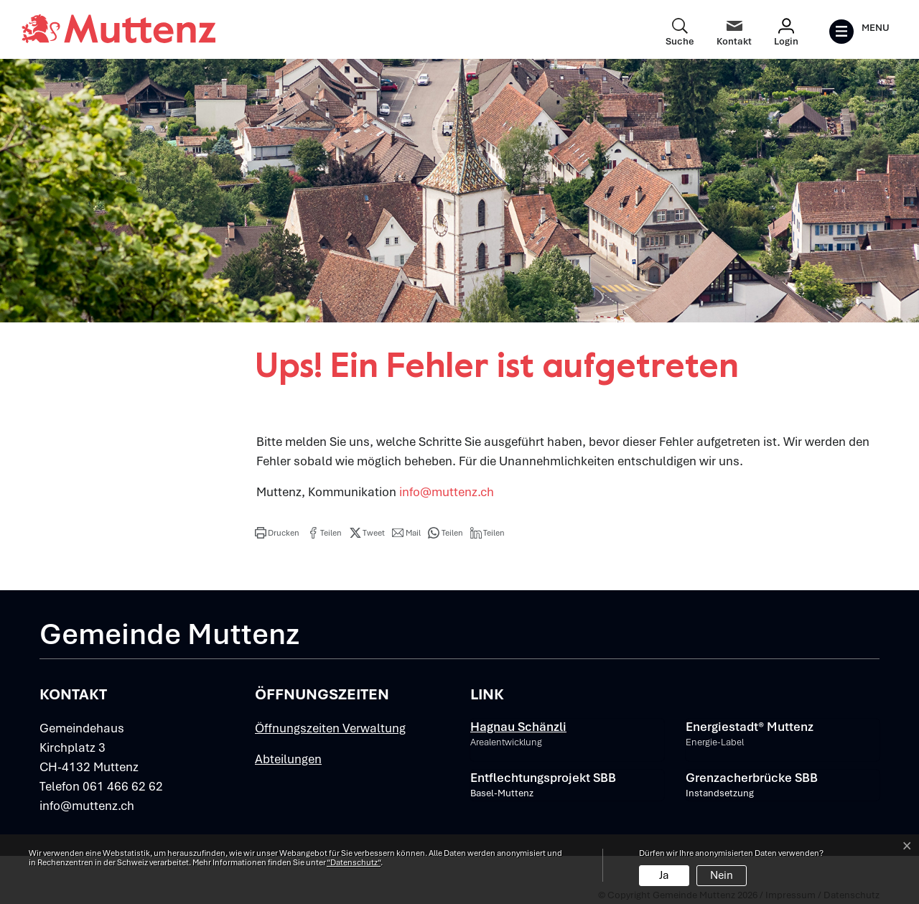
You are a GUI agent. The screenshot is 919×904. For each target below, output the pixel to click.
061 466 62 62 (123, 786)
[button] (277, 533)
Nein (721, 875)
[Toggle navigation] (859, 31)
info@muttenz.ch (446, 492)
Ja (664, 875)
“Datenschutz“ (354, 862)
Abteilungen (288, 759)
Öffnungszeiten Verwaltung (330, 728)
